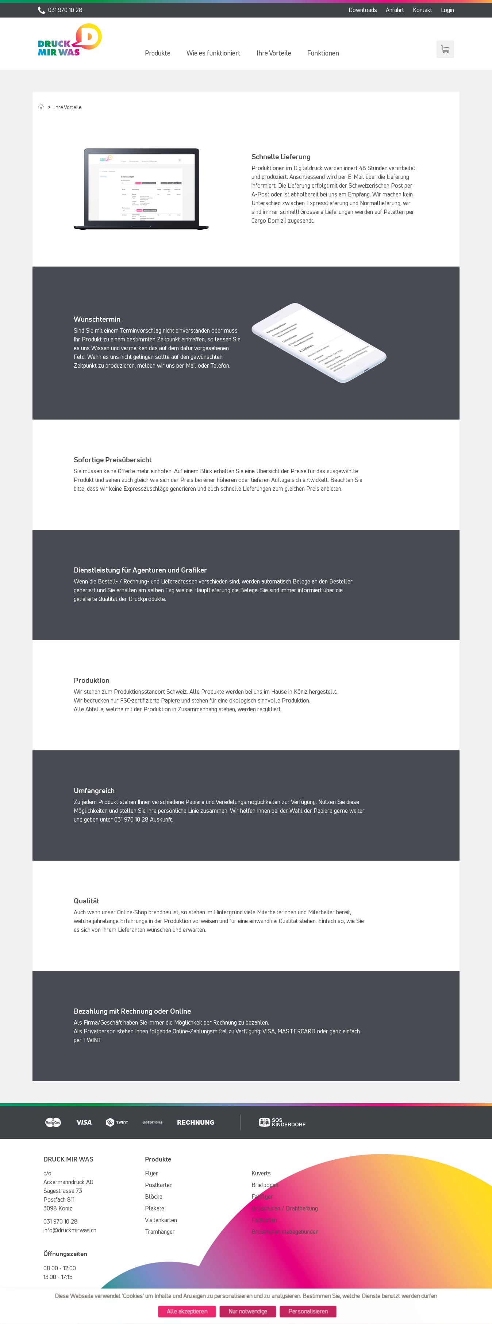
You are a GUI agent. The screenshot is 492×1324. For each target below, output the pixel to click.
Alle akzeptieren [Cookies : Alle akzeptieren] (185, 1312)
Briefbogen (264, 1185)
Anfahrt (395, 10)
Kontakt (422, 10)
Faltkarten (264, 1220)
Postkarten (159, 1185)
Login (447, 10)
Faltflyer (262, 1197)
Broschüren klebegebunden (285, 1232)
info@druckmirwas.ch (69, 1230)
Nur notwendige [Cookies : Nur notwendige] (248, 1312)
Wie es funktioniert (214, 53)
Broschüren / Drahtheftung (284, 1209)
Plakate (154, 1209)
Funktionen (323, 53)
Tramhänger (160, 1232)
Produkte (157, 53)
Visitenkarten (161, 1220)
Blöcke (153, 1197)
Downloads (363, 10)
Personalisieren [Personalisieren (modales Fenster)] (309, 1312)
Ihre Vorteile (274, 53)
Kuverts (261, 1173)
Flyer (151, 1173)
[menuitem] (157, 53)
